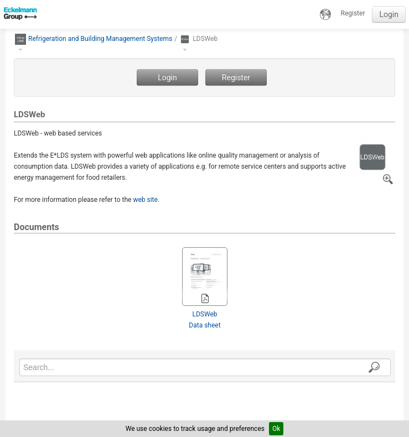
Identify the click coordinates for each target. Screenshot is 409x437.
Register (353, 13)
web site (145, 200)
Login (388, 14)
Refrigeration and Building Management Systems (100, 39)
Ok (276, 429)
